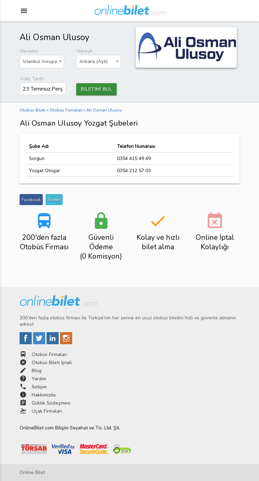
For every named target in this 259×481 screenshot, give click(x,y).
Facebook (31, 199)
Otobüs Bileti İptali (52, 362)
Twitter (54, 199)
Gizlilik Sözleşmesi (51, 403)
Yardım (39, 379)
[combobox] (42, 61)
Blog (36, 370)
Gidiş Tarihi (32, 78)
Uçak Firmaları (47, 411)
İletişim (39, 387)
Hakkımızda (44, 395)
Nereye (84, 51)
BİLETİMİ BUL (96, 89)
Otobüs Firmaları (49, 354)
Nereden (29, 51)
